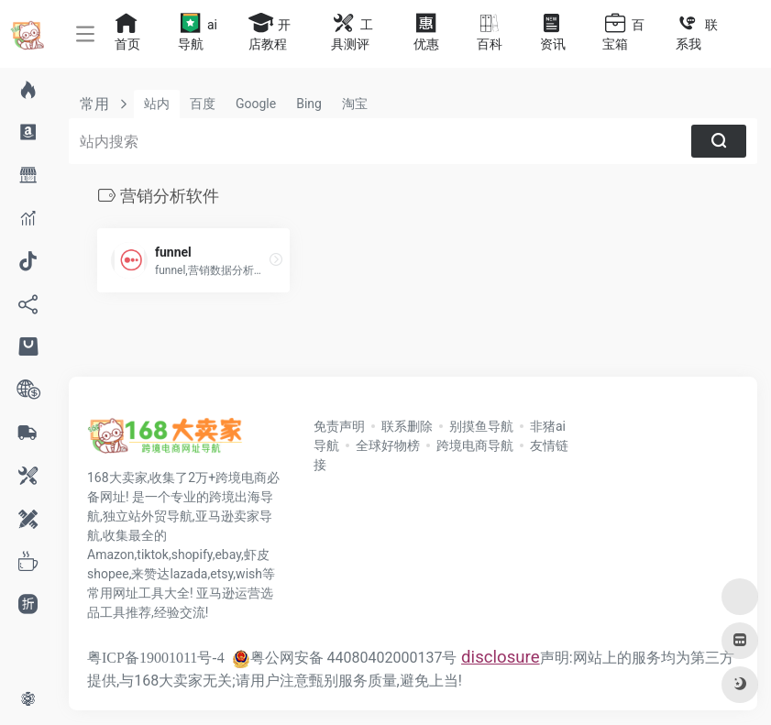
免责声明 (339, 426)
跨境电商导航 (474, 445)
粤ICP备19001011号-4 (156, 657)
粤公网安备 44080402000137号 (344, 657)
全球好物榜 (388, 445)
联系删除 (407, 426)
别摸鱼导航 (481, 426)
